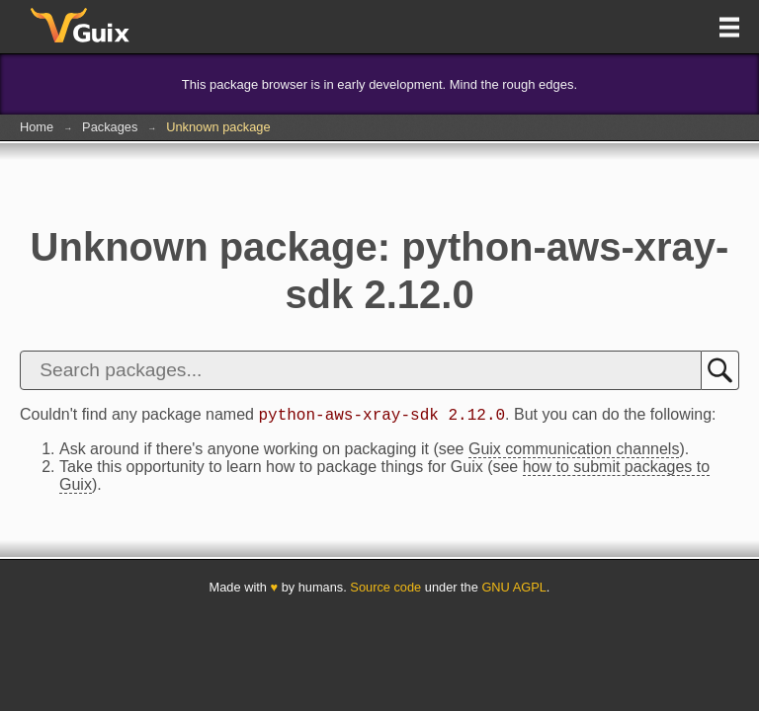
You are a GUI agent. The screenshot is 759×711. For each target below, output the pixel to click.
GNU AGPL (513, 590)
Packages (109, 126)
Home (36, 126)
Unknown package (218, 126)
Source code (385, 590)
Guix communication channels (573, 451)
